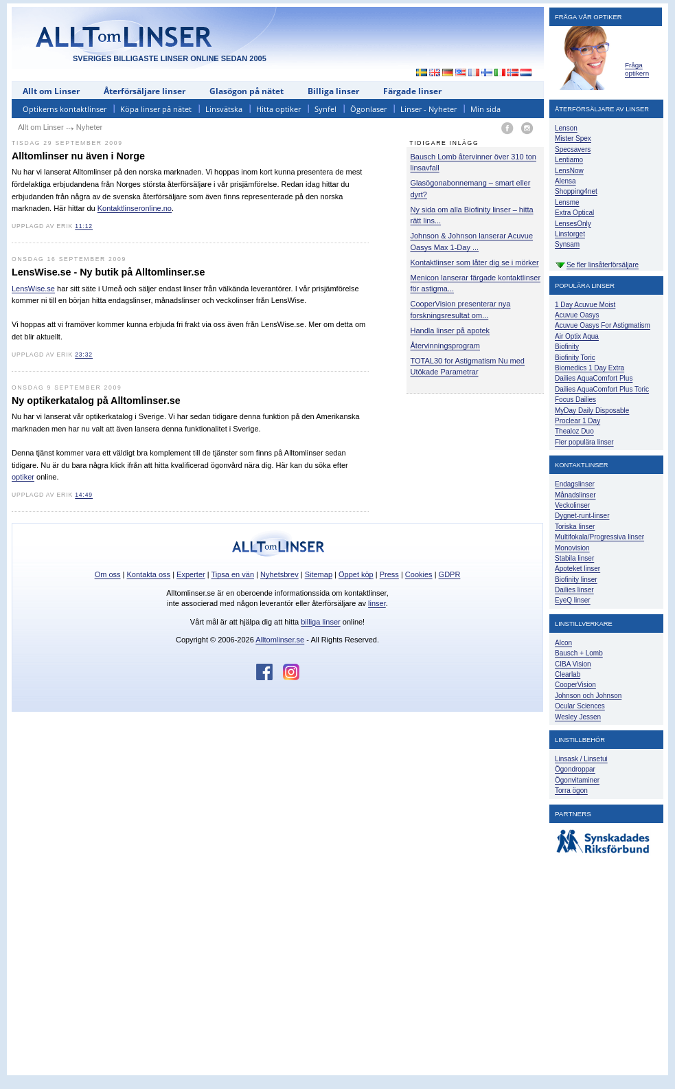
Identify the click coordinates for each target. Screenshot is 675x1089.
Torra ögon (571, 790)
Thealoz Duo (574, 431)
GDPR (450, 574)
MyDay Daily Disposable (592, 410)
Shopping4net (576, 191)
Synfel (325, 109)
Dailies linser (574, 590)
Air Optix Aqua (577, 336)
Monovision (572, 548)
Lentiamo (569, 160)
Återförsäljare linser (144, 91)
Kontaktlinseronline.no (135, 208)
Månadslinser (575, 495)
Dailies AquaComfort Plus (593, 378)
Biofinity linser (576, 579)
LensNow (569, 171)
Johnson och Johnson (588, 695)
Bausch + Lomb (579, 653)
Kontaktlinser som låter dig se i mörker (475, 262)
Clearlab (567, 674)
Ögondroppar (575, 769)
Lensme (567, 202)
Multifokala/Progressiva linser (599, 537)
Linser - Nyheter (428, 109)
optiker (23, 477)
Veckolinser (572, 505)
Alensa (565, 181)
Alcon (563, 643)
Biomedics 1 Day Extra (589, 368)
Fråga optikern (637, 69)
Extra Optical (574, 212)
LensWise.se (33, 288)
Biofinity (567, 346)
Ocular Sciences (580, 706)
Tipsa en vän (232, 574)
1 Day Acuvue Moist (585, 304)
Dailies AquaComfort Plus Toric (602, 389)
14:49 (84, 494)
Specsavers (573, 149)
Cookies (419, 574)
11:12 (84, 226)
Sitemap (318, 574)
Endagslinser (575, 484)
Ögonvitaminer (577, 780)
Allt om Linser (51, 91)
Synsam (567, 244)
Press (389, 574)
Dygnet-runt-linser (582, 515)
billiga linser (320, 622)
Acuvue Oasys (577, 315)
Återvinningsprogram (446, 345)
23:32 (84, 354)
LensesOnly (573, 223)
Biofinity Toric (575, 357)
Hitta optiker (278, 109)
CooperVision (575, 684)
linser (377, 603)
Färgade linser (412, 91)
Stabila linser (574, 558)
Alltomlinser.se (279, 640)
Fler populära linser (584, 442)
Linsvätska (223, 109)
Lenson (566, 128)
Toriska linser (575, 526)
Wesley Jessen (578, 717)
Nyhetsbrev (279, 574)
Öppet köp (356, 574)
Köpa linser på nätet (156, 109)
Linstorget (570, 234)
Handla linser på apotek (450, 330)
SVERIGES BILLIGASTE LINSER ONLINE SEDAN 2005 (169, 58)
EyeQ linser (573, 600)
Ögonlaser (368, 109)
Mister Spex (573, 138)
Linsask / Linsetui (581, 759)
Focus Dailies (575, 399)
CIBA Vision (573, 664)
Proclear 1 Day (577, 421)
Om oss (108, 574)
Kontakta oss (149, 574)
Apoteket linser (577, 568)
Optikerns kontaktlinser (64, 109)
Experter (190, 574)
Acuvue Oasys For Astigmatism (602, 325)
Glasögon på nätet (246, 91)
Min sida (485, 109)
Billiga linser (333, 91)
